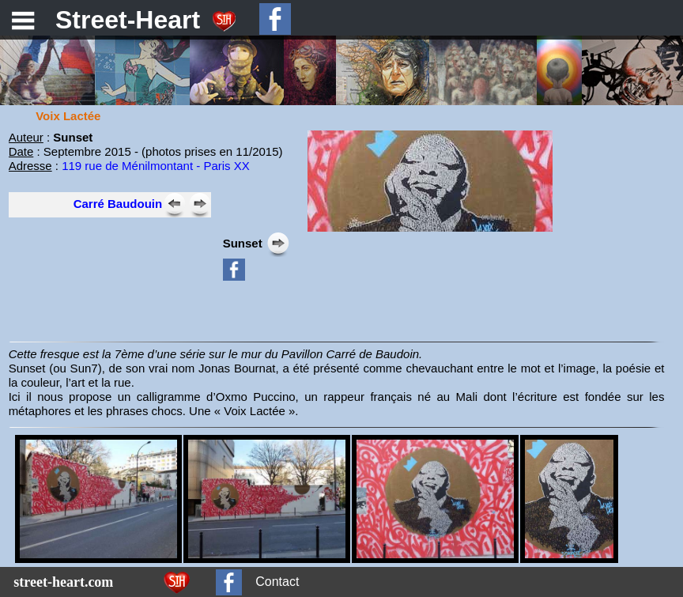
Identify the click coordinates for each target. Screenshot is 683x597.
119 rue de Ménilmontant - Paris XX (156, 165)
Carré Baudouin (118, 203)
